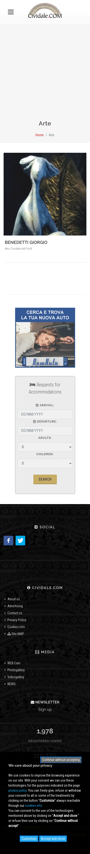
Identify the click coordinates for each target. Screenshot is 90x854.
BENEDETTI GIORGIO (26, 242)
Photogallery (16, 670)
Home (40, 135)
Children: (45, 454)
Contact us (14, 613)
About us (13, 599)
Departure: (45, 421)
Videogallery (15, 677)
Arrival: (45, 405)
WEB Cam (13, 663)
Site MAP (15, 634)
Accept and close (53, 839)
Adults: (45, 438)
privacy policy (17, 790)
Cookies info (16, 627)
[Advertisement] (45, 74)
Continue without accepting (61, 760)
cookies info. (34, 805)
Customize (29, 839)
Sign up (45, 709)
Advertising (15, 606)
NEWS (11, 684)
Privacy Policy (16, 620)
